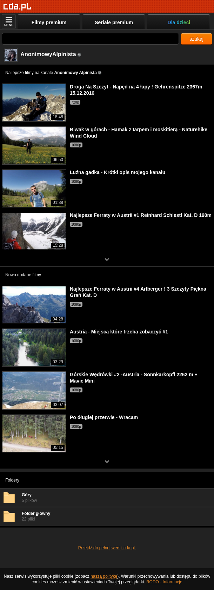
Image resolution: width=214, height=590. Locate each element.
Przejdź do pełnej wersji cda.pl (107, 547)
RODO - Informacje (164, 581)
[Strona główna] (17, 6)
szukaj (196, 39)
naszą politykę (104, 576)
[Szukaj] (90, 39)
